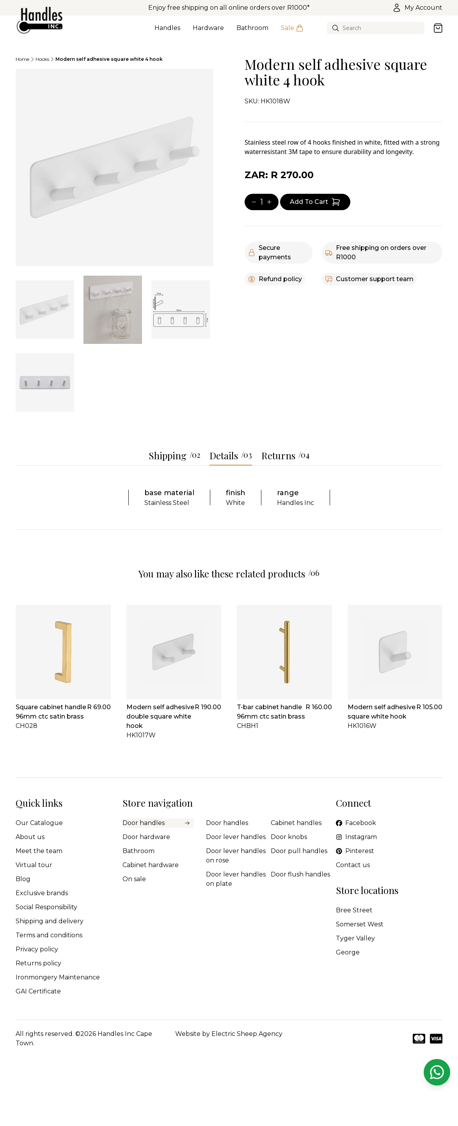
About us (30, 837)
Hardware (208, 32)
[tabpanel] (114, 167)
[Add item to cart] (315, 202)
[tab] (45, 310)
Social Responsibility (46, 907)
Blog (23, 879)
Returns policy (38, 963)
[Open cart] (438, 28)
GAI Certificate (38, 991)
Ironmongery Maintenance (58, 977)
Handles (167, 32)
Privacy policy (37, 949)
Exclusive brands (42, 893)
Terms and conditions (49, 935)
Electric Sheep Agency (246, 1033)
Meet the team (39, 851)
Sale (292, 32)
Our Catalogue (39, 823)
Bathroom (252, 32)
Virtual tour (34, 865)
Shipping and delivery (49, 921)
